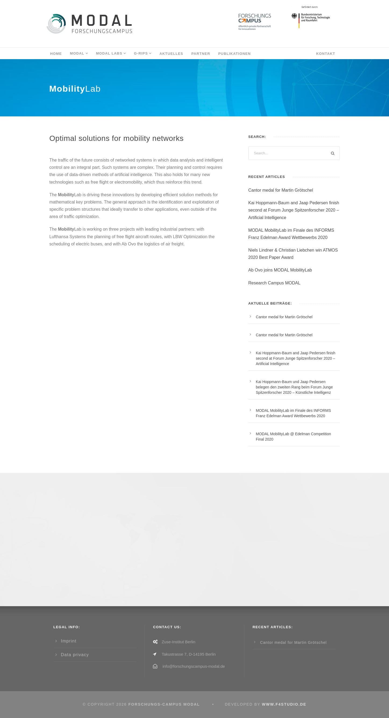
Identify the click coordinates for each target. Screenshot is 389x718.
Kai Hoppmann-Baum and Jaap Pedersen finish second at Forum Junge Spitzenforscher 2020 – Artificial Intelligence (293, 210)
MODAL (77, 53)
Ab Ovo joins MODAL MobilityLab (280, 270)
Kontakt (325, 54)
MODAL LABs (109, 53)
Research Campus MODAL (274, 283)
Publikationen (234, 54)
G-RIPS (141, 53)
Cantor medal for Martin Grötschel (280, 190)
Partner (200, 54)
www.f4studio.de (284, 704)
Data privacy (75, 654)
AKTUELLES (171, 54)
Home (56, 54)
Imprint (69, 641)
